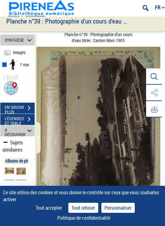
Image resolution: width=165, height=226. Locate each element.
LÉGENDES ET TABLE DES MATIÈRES (20, 120)
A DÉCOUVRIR (19, 130)
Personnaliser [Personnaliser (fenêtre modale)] (118, 207)
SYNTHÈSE (19, 40)
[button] (11, 87)
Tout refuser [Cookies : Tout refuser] (83, 207)
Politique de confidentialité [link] (83, 217)
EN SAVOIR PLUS (20, 109)
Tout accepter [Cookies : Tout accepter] (49, 207)
